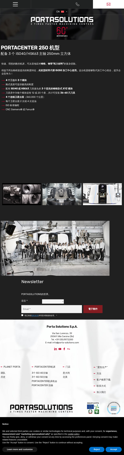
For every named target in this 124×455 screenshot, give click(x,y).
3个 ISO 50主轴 (40, 377)
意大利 (66, 373)
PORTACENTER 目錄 (42, 385)
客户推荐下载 (102, 379)
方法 (97, 373)
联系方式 (100, 386)
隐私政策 (34, 316)
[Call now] (77, 4)
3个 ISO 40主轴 (40, 373)
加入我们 (100, 392)
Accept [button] (113, 449)
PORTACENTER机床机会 (44, 381)
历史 (3, 377)
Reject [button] (97, 449)
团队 (3, 373)
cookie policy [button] (73, 434)
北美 (65, 377)
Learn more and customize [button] (20, 449)
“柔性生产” (101, 367)
